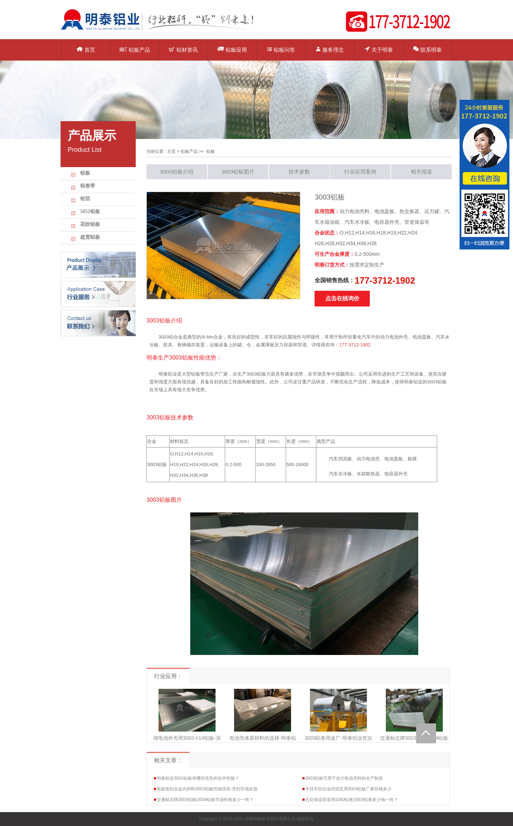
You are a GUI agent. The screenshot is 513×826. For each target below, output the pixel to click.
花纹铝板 (90, 224)
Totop (426, 733)
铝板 (85, 173)
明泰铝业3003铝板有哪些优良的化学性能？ (198, 778)
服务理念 (330, 49)
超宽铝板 (90, 237)
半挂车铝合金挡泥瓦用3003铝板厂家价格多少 (348, 788)
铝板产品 (134, 50)
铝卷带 (87, 186)
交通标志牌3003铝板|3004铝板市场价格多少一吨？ (205, 799)
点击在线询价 (342, 298)
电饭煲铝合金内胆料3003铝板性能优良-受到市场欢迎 (207, 788)
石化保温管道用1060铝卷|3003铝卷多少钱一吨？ (351, 799)
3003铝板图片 (237, 172)
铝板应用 (232, 49)
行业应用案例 (360, 172)
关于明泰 (378, 49)
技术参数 (299, 172)
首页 (86, 50)
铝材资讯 (183, 50)
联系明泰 (427, 49)
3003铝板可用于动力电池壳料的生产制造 (344, 778)
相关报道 (421, 172)
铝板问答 (281, 50)
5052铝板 (90, 211)
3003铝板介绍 (176, 172)
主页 (171, 151)
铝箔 (85, 198)
